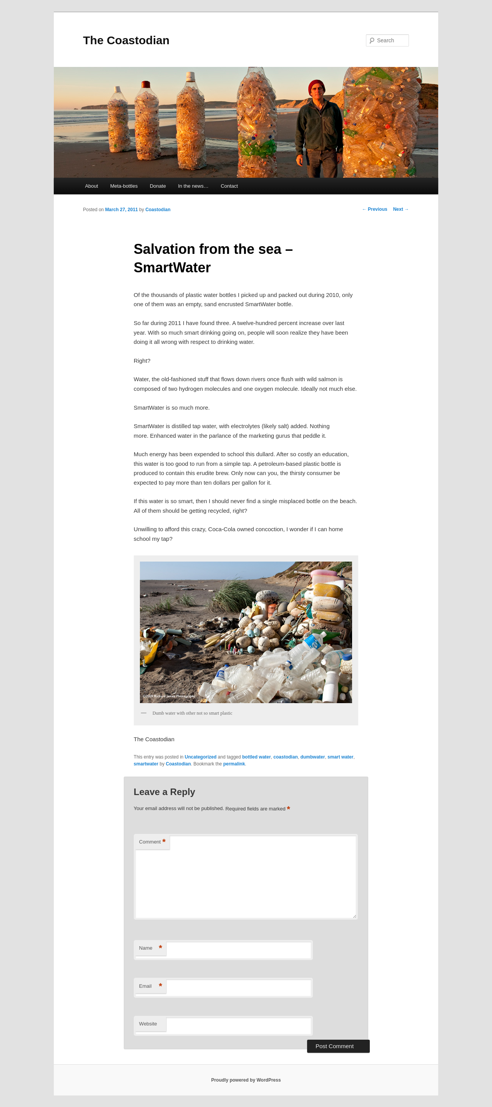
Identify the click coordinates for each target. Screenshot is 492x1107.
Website (148, 1024)
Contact (229, 186)
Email (150, 986)
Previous (374, 209)
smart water (340, 757)
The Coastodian (126, 40)
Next (401, 209)
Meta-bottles (124, 186)
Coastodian (157, 209)
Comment (152, 842)
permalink (234, 764)
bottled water (256, 757)
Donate (158, 186)
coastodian (285, 757)
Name (150, 948)
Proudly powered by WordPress (246, 1080)
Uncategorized (201, 757)
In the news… (193, 186)
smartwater (146, 764)
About (91, 186)
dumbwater (312, 757)
